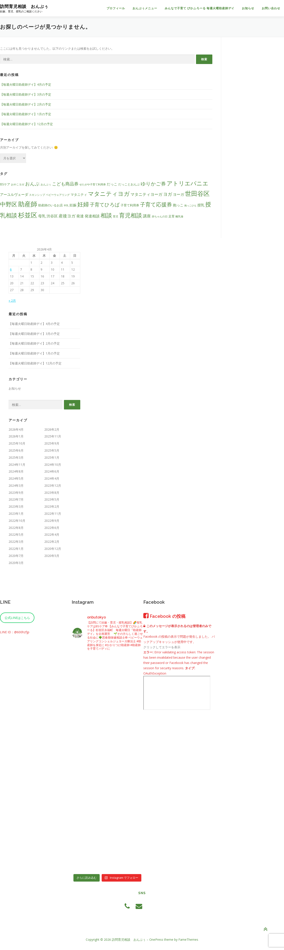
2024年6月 (51, 471)
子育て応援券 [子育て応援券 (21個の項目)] (156, 204)
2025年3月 (16, 457)
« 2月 (12, 300)
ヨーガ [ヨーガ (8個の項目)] (178, 194)
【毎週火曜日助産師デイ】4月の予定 (25, 84)
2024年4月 (51, 478)
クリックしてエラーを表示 (161, 647)
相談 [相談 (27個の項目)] (106, 215)
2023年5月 (51, 499)
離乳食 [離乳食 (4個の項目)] (179, 216)
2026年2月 (51, 429)
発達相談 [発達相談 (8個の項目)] (92, 216)
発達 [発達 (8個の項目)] (80, 216)
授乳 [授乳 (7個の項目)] (200, 205)
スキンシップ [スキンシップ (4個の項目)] (37, 195)
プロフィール (115, 8)
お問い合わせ (271, 8)
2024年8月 (16, 471)
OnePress (156, 939)
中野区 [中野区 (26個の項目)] (8, 204)
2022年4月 (51, 534)
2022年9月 (51, 520)
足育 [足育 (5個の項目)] (171, 216)
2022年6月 (51, 528)
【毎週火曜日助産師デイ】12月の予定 (26, 124)
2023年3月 (16, 506)
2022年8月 (16, 528)
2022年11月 (52, 513)
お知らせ (248, 8)
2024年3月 (16, 485)
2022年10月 (17, 520)
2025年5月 (51, 450)
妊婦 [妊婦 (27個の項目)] (83, 204)
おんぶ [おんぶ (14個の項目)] (32, 183)
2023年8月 (51, 492)
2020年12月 (52, 549)
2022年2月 (51, 541)
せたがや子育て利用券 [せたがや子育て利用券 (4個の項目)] (92, 184)
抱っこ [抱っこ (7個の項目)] (178, 205)
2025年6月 (16, 450)
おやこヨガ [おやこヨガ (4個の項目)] (17, 184)
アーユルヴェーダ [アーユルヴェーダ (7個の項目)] (14, 194)
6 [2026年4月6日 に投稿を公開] (11, 269)
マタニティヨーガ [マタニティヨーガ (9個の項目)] (146, 194)
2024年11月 (17, 464)
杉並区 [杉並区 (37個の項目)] (27, 215)
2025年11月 (52, 436)
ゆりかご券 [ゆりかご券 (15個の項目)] (153, 183)
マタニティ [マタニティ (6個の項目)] (79, 194)
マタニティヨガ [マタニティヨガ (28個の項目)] (109, 194)
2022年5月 (16, 534)
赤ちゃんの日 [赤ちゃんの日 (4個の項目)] (160, 216)
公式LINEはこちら (17, 618)
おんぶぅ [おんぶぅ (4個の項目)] (46, 184)
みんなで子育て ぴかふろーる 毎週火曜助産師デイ (199, 8)
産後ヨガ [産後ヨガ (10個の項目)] (67, 216)
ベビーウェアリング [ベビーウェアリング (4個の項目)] (58, 195)
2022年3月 (16, 541)
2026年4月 (16, 429)
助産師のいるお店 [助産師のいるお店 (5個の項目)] (50, 205)
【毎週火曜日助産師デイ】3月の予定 (25, 94)
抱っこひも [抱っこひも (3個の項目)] (190, 205)
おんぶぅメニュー (145, 8)
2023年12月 (52, 485)
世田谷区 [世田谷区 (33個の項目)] (197, 193)
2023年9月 (16, 492)
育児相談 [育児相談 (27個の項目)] (130, 215)
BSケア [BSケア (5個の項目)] (5, 184)
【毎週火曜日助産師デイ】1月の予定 (25, 114)
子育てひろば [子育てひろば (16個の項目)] (105, 204)
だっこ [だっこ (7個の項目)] (112, 184)
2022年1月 (16, 549)
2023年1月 (16, 513)
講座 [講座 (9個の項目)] (147, 216)
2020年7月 (16, 556)
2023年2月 (51, 506)
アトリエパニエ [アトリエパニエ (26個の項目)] (187, 183)
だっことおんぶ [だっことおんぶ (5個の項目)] (129, 184)
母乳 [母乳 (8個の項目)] (42, 216)
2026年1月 (16, 436)
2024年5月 (16, 478)
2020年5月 (51, 556)
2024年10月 (52, 464)
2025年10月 (17, 443)
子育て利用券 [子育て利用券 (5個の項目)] (130, 205)
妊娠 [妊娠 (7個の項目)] (73, 205)
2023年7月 (16, 499)
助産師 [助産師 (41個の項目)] (27, 204)
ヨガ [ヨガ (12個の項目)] (167, 194)
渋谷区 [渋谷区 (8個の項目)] (52, 216)
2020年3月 (16, 563)
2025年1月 (51, 457)
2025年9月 (51, 443)
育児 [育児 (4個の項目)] (115, 216)
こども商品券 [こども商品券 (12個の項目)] (65, 184)
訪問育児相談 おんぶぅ (24, 6)
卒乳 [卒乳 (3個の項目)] (66, 205)
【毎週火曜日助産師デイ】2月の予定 (25, 104)
